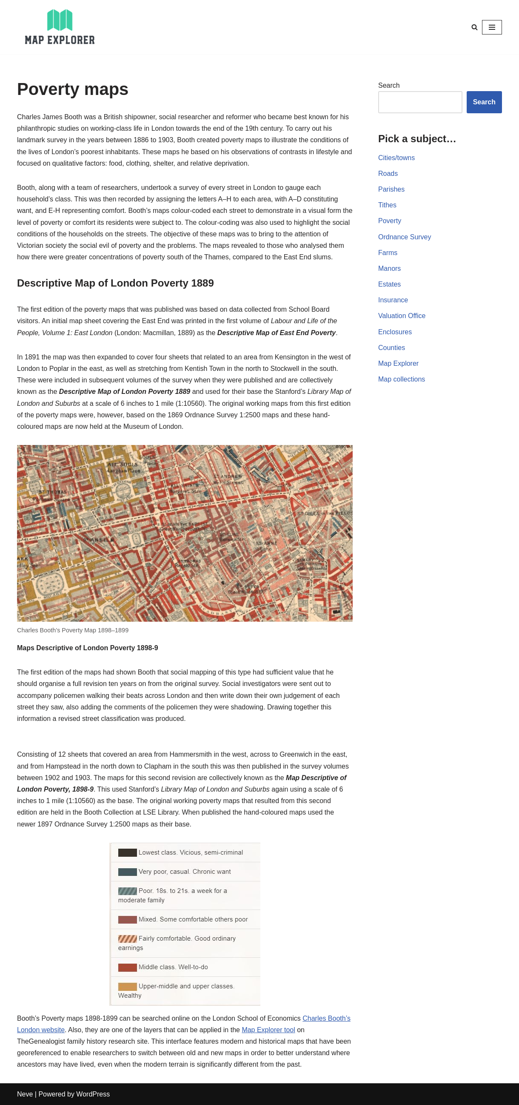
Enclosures (395, 332)
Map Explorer (398, 363)
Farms (387, 252)
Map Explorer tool (268, 1029)
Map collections (401, 379)
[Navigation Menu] (492, 27)
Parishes (391, 189)
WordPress (93, 1094)
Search (389, 85)
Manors (389, 268)
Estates (389, 284)
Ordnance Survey (404, 237)
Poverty (389, 220)
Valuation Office (401, 315)
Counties (391, 347)
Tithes (387, 205)
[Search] (474, 27)
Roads (388, 173)
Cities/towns (396, 157)
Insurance (393, 300)
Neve (25, 1094)
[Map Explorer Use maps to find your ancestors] (59, 27)
